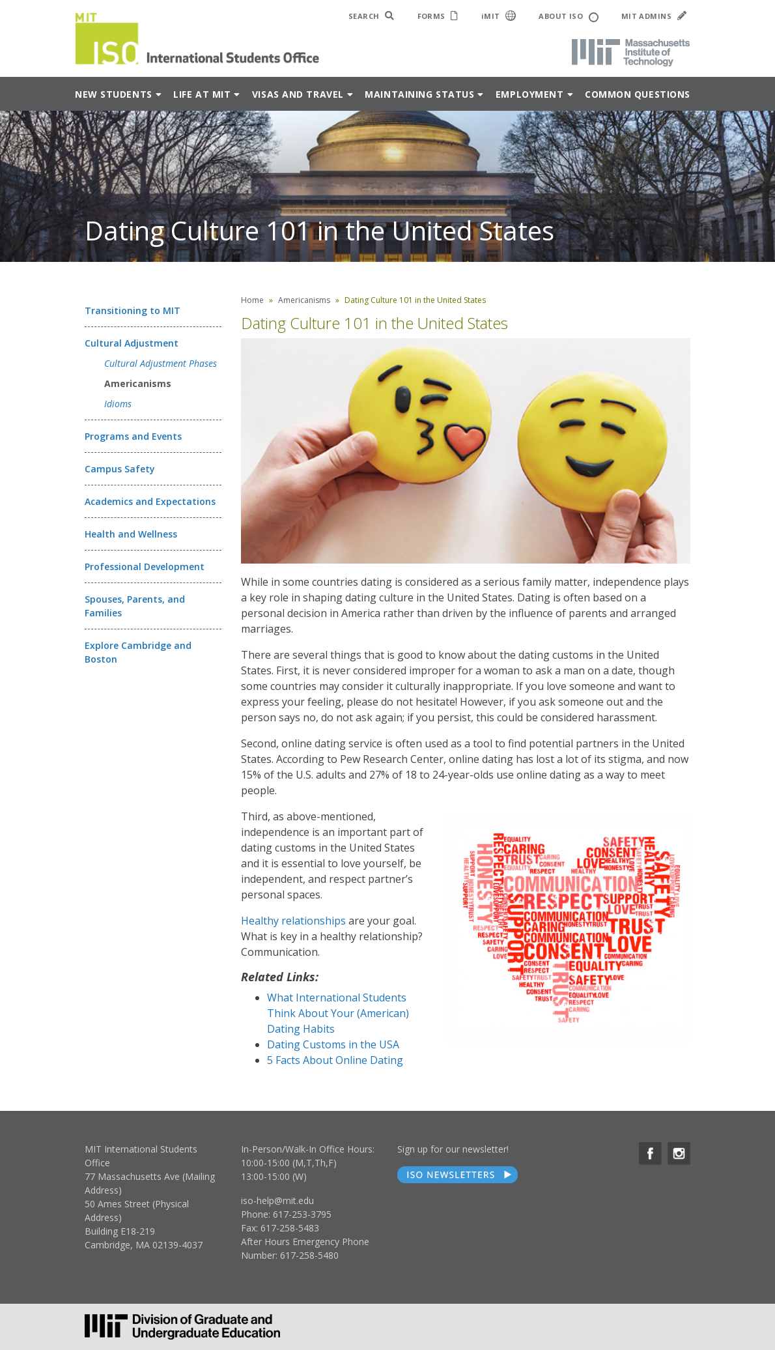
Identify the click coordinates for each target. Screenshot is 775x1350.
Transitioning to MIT (132, 310)
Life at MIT (202, 94)
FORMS (437, 16)
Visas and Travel (298, 94)
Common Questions (637, 94)
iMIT (498, 15)
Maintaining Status (419, 94)
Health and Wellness (131, 534)
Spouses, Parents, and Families (135, 606)
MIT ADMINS (653, 16)
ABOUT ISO (568, 16)
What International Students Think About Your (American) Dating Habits (338, 1013)
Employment (530, 94)
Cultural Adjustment (131, 343)
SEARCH (371, 16)
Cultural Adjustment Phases (160, 363)
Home (252, 300)
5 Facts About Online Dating (335, 1060)
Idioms (118, 403)
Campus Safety (120, 469)
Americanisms (137, 383)
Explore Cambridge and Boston (138, 652)
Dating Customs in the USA (333, 1044)
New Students (113, 94)
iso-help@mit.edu (277, 1200)
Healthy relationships (293, 920)
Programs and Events (133, 436)
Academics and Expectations (150, 501)
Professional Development (144, 566)
